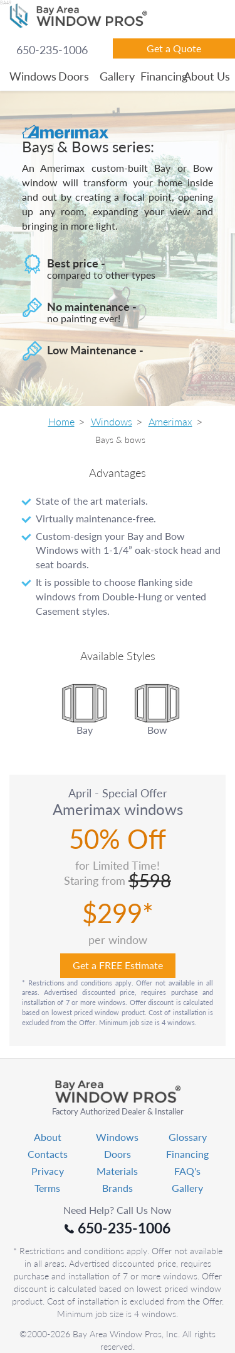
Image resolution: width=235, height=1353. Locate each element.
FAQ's (187, 1171)
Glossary (188, 1137)
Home (61, 421)
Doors (73, 76)
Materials (117, 1171)
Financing (161, 76)
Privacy (47, 1171)
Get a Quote (174, 48)
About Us (204, 76)
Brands (117, 1188)
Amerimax (170, 421)
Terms (47, 1188)
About (47, 1137)
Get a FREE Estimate (118, 965)
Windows (30, 76)
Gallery (117, 76)
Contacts (48, 1154)
